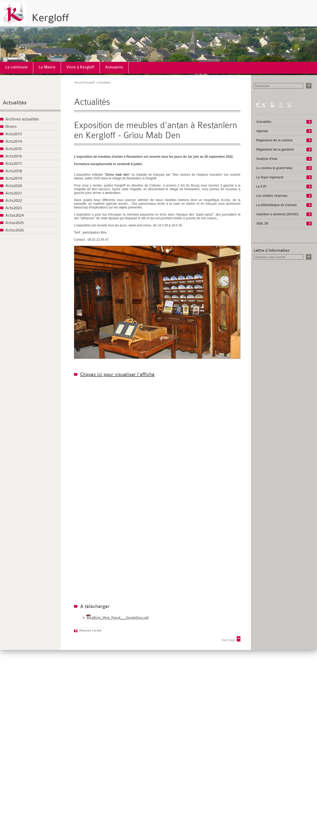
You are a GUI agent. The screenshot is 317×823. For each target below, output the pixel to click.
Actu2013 (13, 134)
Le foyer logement (269, 177)
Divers (11, 126)
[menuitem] (16, 68)
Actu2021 (13, 193)
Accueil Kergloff (84, 82)
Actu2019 (13, 178)
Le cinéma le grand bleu (274, 168)
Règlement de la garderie (275, 149)
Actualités (15, 103)
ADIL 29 (262, 223)
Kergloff (50, 18)
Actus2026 (14, 230)
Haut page (228, 639)
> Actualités (103, 82)
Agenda (262, 131)
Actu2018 (13, 171)
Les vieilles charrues (271, 196)
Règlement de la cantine (274, 140)
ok (308, 85)
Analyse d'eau (266, 159)
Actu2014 (13, 141)
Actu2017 (13, 163)
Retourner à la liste (90, 630)
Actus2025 (14, 223)
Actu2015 (13, 149)
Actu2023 (13, 208)
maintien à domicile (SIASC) (277, 214)
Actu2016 (13, 156)
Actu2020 (13, 186)
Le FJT (261, 186)
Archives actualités (22, 119)
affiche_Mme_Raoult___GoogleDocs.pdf (117, 618)
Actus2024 (14, 215)
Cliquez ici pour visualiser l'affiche (117, 374)
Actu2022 (13, 200)
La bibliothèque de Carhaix (276, 205)
